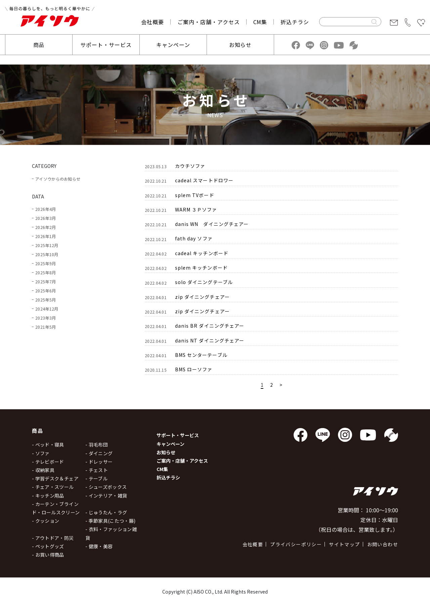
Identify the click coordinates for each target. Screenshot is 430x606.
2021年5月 (45, 327)
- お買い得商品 (48, 554)
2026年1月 (45, 236)
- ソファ (41, 453)
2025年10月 (46, 254)
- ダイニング (99, 453)
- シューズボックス (106, 486)
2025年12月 (46, 245)
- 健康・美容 (99, 546)
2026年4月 (45, 209)
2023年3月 (45, 318)
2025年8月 (45, 272)
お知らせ (240, 45)
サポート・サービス (106, 45)
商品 (39, 45)
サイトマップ (344, 544)
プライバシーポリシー (296, 544)
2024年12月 (46, 309)
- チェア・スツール (53, 486)
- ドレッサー (99, 461)
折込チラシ (295, 22)
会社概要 (152, 22)
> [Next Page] (281, 384)
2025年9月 (45, 263)
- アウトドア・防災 (53, 537)
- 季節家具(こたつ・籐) (110, 520)
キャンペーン (173, 45)
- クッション (45, 520)
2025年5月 (45, 299)
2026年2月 (45, 227)
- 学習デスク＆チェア (55, 478)
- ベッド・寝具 (48, 444)
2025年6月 (45, 290)
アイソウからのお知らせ (57, 179)
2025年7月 (45, 281)
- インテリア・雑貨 (106, 495)
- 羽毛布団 (96, 444)
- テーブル (96, 478)
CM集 (260, 22)
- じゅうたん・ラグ (106, 512)
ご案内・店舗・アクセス (208, 22)
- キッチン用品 (48, 495)
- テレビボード (48, 461)
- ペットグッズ (48, 546)
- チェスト (96, 470)
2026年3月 (45, 218)
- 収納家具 (43, 470)
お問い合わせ (382, 544)
